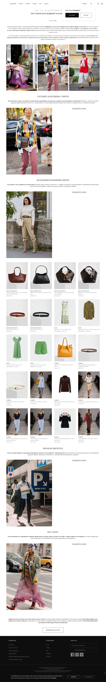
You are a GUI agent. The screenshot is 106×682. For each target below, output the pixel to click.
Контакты (48, 656)
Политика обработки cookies (15, 659)
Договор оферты (13, 653)
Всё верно (72, 15)
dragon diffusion (11, 291)
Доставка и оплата (13, 647)
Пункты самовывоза (13, 650)
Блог (40, 3)
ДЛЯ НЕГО (27, 3)
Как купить (11, 644)
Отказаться (88, 677)
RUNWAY (46, 3)
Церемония (13, 3)
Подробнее (53, 678)
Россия (86, 15)
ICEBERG (56, 363)
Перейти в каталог (53, 630)
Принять (73, 677)
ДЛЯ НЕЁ (21, 3)
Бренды (35, 3)
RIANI (55, 328)
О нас (47, 644)
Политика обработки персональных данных (19, 656)
